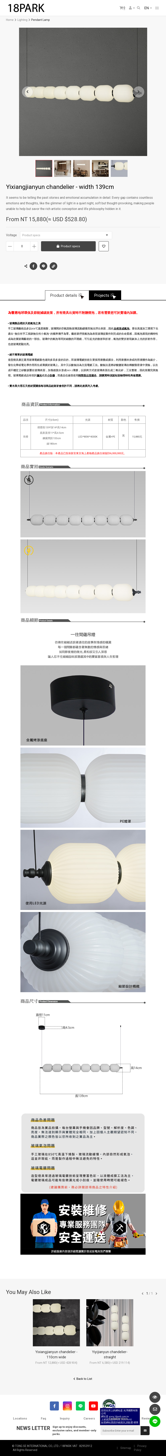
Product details (63, 295)
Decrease (10, 246)
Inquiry (65, 1418)
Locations (20, 1418)
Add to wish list (103, 246)
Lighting (22, 19)
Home (10, 19)
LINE (43, 266)
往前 (142, 1293)
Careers (89, 1418)
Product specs (65, 235)
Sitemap (125, 1448)
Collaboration (118, 1418)
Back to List (84, 1379)
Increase (34, 246)
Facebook (33, 266)
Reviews (147, 1418)
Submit (145, 1430)
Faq (43, 1418)
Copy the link (53, 265)
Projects (101, 295)
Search (138, 7)
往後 (156, 1293)
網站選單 (157, 8)
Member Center (130, 7)
